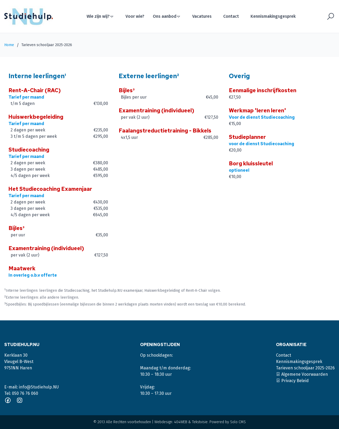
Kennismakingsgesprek (273, 16)
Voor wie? (135, 16)
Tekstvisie (200, 422)
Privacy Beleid (292, 380)
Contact (231, 16)
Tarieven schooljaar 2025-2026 (305, 367)
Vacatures (202, 16)
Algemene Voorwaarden (302, 374)
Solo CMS (238, 422)
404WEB (180, 422)
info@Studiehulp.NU (39, 387)
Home (9, 45)
